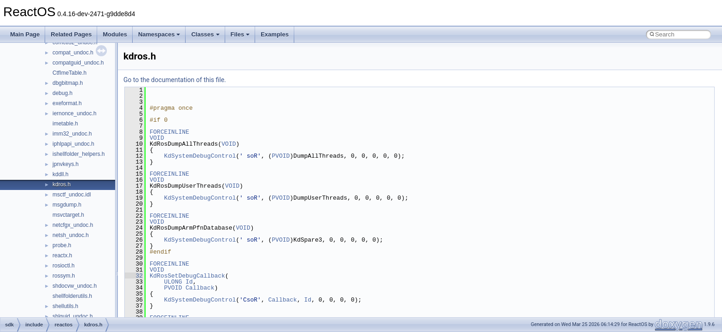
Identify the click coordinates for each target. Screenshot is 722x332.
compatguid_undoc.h (78, 62)
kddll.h (60, 174)
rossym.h (63, 276)
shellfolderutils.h (72, 296)
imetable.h (65, 123)
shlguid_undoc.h (72, 316)
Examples (275, 34)
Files (240, 34)
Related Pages (71, 34)
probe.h (61, 245)
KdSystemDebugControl (200, 156)
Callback (200, 288)
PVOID (281, 156)
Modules (115, 34)
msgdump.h (67, 205)
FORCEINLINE (169, 132)
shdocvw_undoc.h (74, 286)
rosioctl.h (63, 265)
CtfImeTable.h (69, 73)
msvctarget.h (68, 215)
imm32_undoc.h (72, 133)
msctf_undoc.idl (71, 194)
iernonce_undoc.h (74, 113)
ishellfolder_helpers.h (78, 154)
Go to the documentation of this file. (174, 79)
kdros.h (61, 184)
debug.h (62, 93)
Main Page (25, 34)
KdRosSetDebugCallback (187, 276)
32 (134, 276)
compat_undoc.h (72, 52)
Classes (205, 34)
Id (189, 282)
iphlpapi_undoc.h (73, 144)
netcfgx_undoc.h (72, 225)
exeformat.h (67, 103)
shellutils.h (65, 306)
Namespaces (159, 34)
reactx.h (62, 255)
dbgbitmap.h (67, 83)
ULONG (173, 282)
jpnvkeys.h (65, 164)
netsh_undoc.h (70, 235)
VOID (157, 138)
